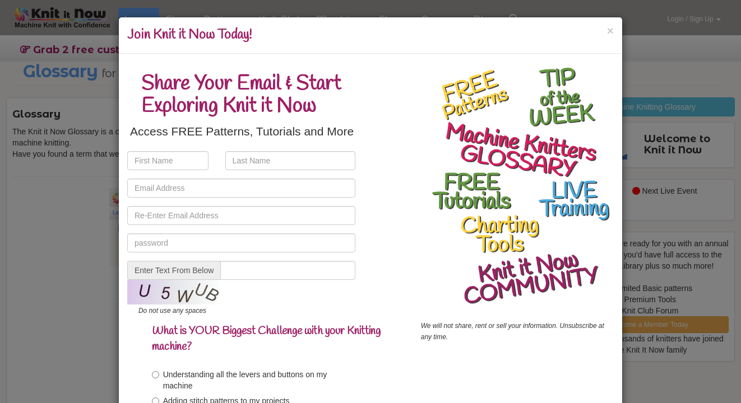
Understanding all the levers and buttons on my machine (239, 380)
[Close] (610, 30)
